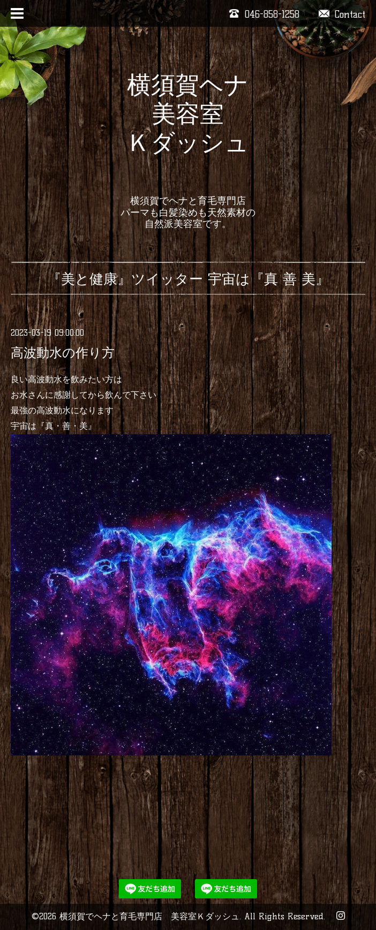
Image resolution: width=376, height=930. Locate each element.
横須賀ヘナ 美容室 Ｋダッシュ (187, 128)
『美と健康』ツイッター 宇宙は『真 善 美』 (188, 279)
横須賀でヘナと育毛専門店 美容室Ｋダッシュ (149, 916)
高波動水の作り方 (63, 352)
